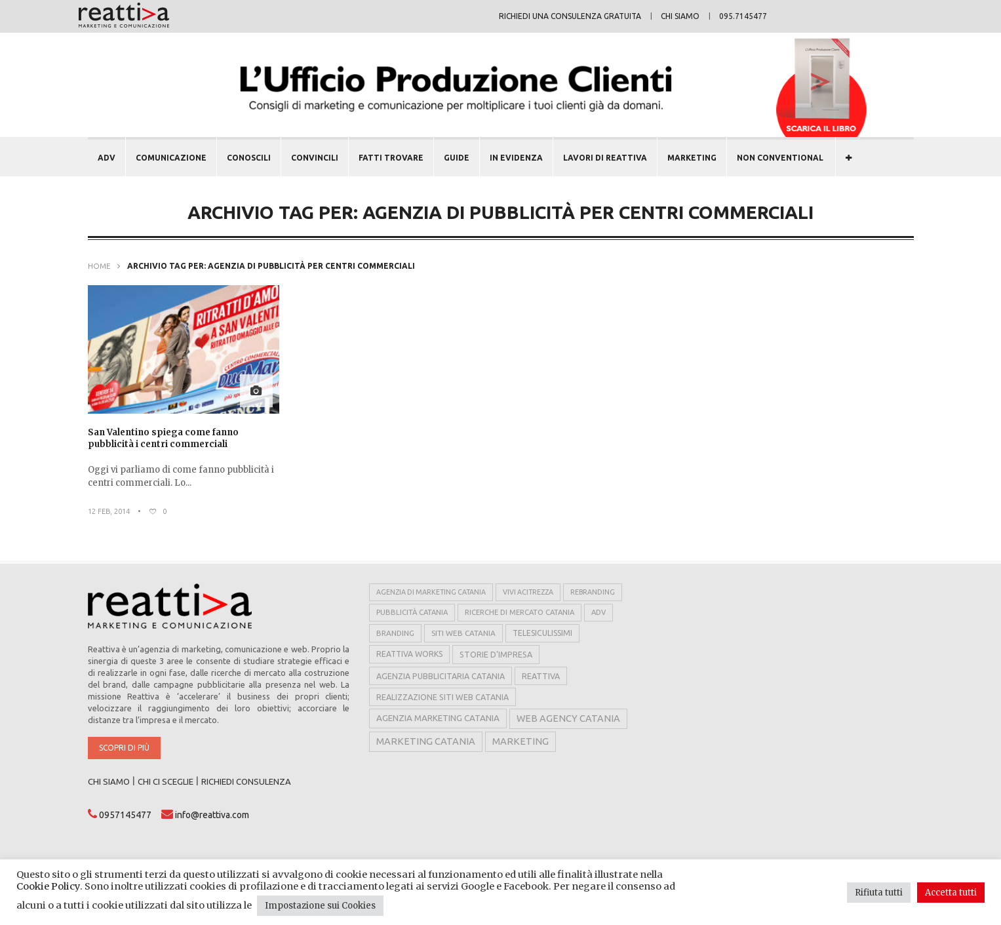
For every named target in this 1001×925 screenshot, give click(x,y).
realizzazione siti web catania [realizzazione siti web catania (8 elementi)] (442, 696)
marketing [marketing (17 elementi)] (520, 741)
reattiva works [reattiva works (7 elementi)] (409, 654)
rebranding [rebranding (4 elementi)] (592, 592)
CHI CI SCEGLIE (165, 781)
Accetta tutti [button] (951, 892)
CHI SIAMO (109, 781)
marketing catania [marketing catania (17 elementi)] (425, 741)
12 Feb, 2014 (109, 511)
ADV (106, 157)
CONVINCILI (314, 157)
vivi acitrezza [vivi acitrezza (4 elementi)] (528, 592)
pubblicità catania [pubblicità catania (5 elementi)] (412, 612)
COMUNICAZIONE (171, 157)
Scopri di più (124, 747)
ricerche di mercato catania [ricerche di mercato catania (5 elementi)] (519, 612)
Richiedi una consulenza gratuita (570, 16)
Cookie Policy (48, 886)
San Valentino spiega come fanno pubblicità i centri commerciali (163, 438)
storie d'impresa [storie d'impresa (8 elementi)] (496, 654)
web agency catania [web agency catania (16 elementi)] (568, 718)
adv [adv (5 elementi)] (598, 612)
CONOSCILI (249, 157)
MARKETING (691, 157)
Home (99, 266)
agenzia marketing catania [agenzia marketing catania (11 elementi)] (438, 718)
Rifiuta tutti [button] (879, 892)
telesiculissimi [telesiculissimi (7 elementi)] (542, 633)
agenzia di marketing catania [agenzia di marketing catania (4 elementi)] (431, 592)
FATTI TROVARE (391, 157)
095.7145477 (743, 16)
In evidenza (516, 157)
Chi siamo (680, 16)
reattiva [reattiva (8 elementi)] (541, 675)
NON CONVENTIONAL (780, 157)
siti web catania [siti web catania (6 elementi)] (463, 633)
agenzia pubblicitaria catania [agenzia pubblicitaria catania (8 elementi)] (440, 675)
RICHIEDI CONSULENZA (246, 781)
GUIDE (456, 157)
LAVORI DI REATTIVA (605, 157)
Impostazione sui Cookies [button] (320, 905)
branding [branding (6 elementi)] (395, 633)
